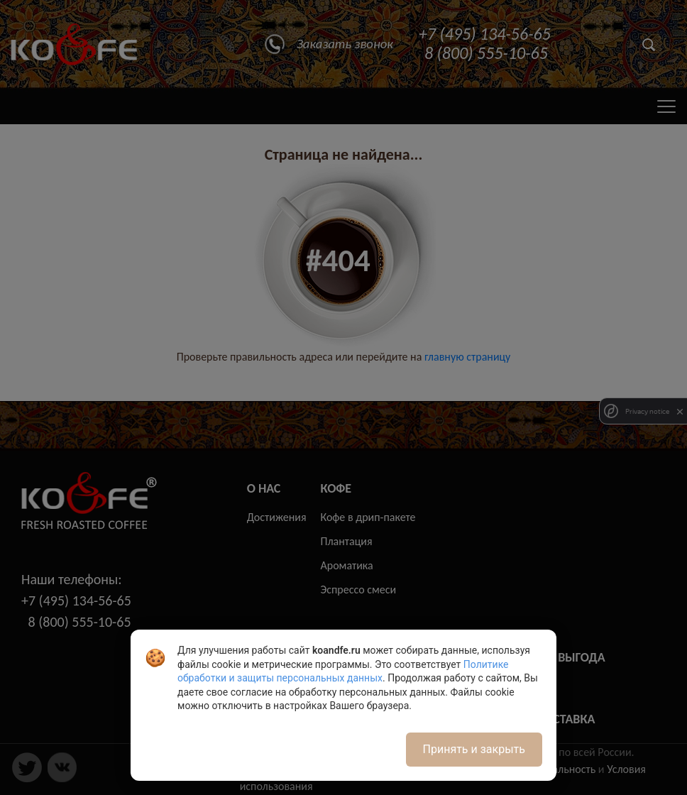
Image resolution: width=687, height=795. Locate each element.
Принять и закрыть (474, 749)
